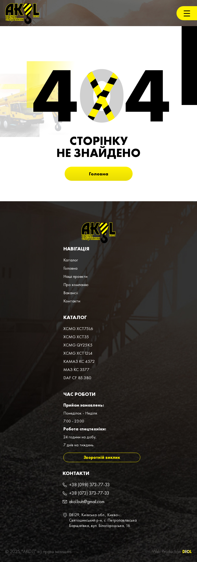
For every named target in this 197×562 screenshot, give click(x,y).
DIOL (187, 551)
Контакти (71, 301)
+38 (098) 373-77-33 (89, 484)
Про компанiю (75, 284)
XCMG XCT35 (76, 337)
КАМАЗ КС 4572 (79, 361)
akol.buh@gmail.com (86, 501)
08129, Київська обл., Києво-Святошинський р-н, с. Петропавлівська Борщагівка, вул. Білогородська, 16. (103, 520)
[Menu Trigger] (186, 13)
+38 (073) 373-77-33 (89, 493)
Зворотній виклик (102, 457)
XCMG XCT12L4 (78, 353)
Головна (98, 174)
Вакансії (70, 292)
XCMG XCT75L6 (78, 328)
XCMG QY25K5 (78, 345)
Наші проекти (75, 276)
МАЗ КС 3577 (76, 369)
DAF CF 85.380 (77, 377)
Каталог (70, 260)
